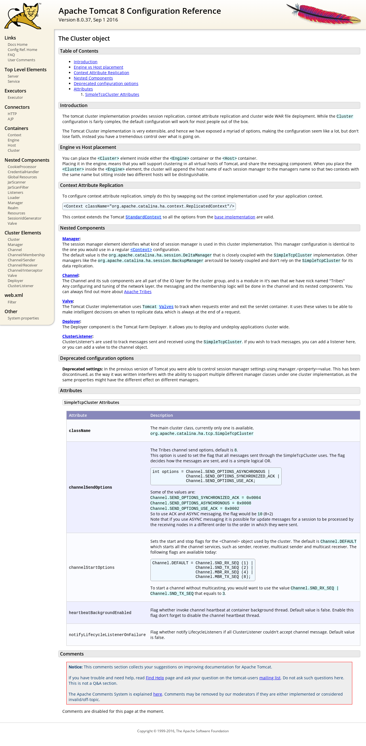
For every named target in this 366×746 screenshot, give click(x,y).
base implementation (234, 217)
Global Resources (22, 176)
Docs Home (17, 44)
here (157, 701)
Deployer (15, 280)
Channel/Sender (21, 260)
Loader (14, 197)
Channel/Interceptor (25, 270)
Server (13, 76)
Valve (12, 223)
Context (14, 134)
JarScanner (17, 182)
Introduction (86, 61)
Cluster (14, 150)
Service (14, 81)
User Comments (21, 59)
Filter (12, 302)
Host (12, 145)
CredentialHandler (23, 171)
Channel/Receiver (22, 265)
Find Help (155, 684)
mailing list (270, 684)
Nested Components (93, 78)
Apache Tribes (138, 292)
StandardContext (144, 217)
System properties (23, 318)
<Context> (141, 250)
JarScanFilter (18, 187)
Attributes (83, 89)
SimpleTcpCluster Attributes (112, 94)
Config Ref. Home (22, 49)
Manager (15, 202)
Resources (16, 213)
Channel (15, 249)
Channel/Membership (26, 254)
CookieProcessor (22, 166)
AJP (11, 118)
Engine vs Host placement (98, 67)
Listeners (15, 192)
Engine (13, 140)
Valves (166, 307)
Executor (15, 97)
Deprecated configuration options (106, 83)
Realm (13, 207)
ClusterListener (20, 285)
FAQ (11, 54)
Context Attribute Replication (101, 72)
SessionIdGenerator (24, 218)
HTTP (12, 113)
